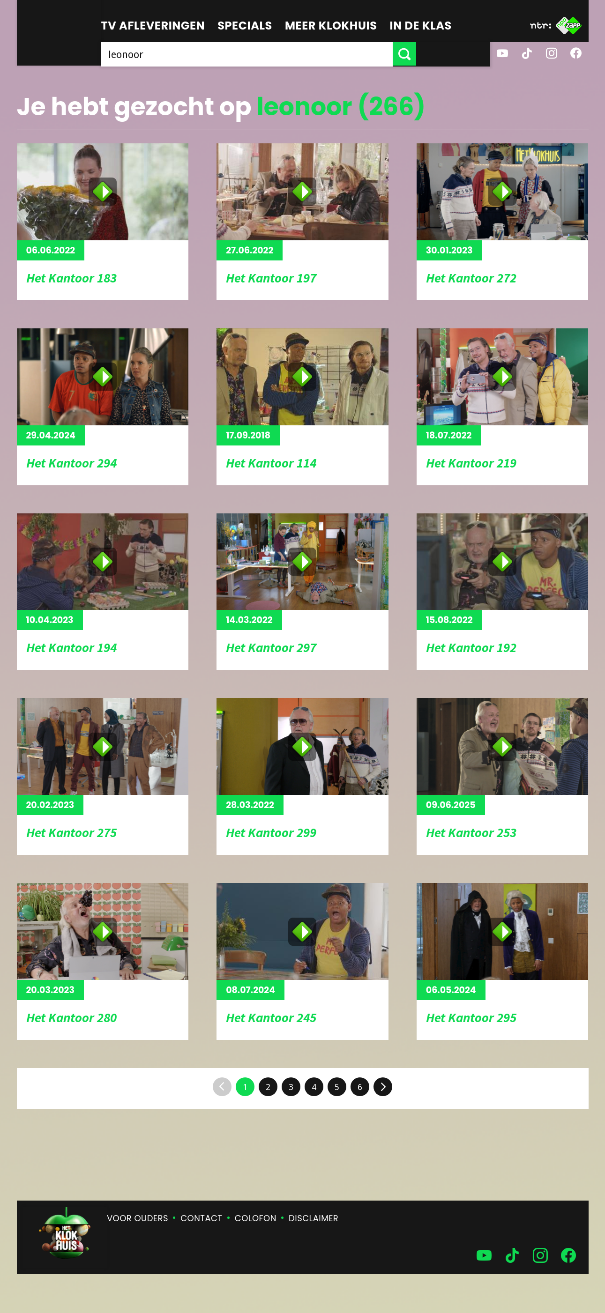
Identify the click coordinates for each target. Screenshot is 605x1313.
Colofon (255, 1218)
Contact (201, 1218)
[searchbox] (284, 54)
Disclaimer (313, 1218)
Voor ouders (137, 1218)
